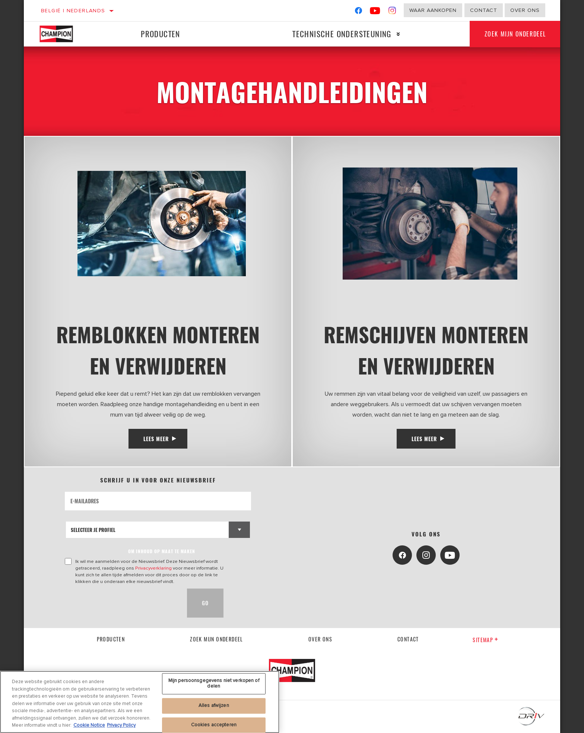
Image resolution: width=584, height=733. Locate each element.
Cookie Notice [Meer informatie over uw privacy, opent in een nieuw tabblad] (89, 725)
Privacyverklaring (153, 568)
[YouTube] (375, 12)
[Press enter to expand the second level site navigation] (398, 34)
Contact (483, 10)
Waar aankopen (433, 10)
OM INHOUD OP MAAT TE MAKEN (161, 551)
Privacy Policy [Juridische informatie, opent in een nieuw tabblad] (121, 725)
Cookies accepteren (214, 725)
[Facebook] (358, 12)
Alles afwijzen (214, 705)
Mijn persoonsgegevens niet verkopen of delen (213, 683)
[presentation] (121, 603)
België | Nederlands (73, 10)
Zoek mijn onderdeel (515, 33)
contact (408, 639)
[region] (139, 702)
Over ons (525, 10)
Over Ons (320, 639)
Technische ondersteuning (341, 33)
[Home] (62, 34)
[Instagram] (392, 12)
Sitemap (485, 640)
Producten (160, 33)
